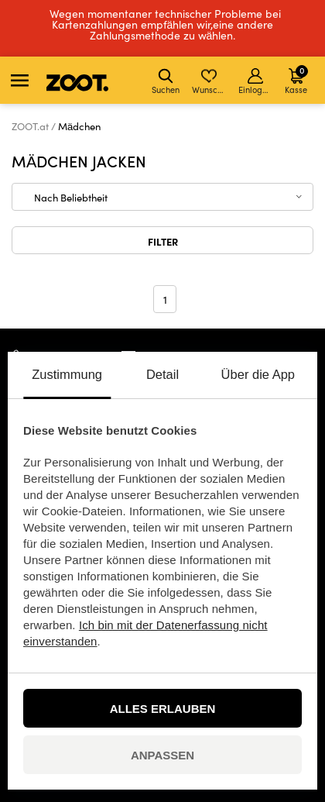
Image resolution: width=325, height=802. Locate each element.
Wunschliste (210, 81)
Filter (163, 241)
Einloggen (256, 81)
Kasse (296, 79)
